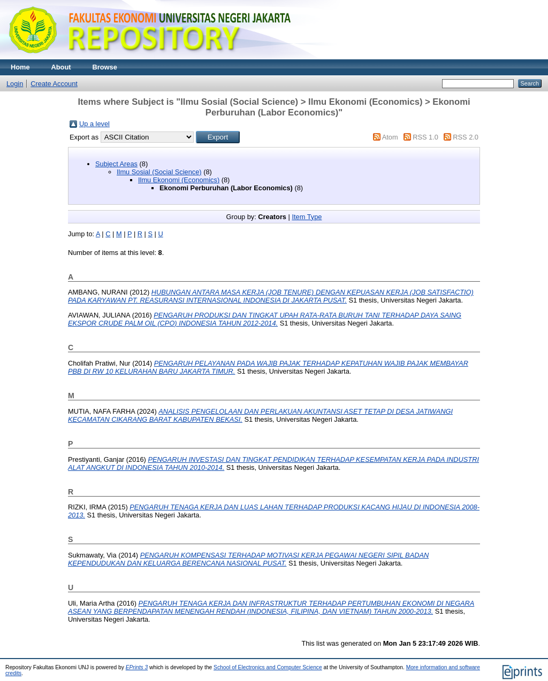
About (61, 67)
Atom (390, 137)
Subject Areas (116, 164)
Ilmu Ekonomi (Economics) (178, 180)
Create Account (54, 84)
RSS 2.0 (465, 137)
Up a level (94, 124)
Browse (105, 67)
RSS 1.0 (425, 137)
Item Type (307, 217)
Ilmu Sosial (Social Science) (159, 172)
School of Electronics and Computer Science (268, 667)
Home (20, 67)
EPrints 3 (137, 667)
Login (14, 84)
